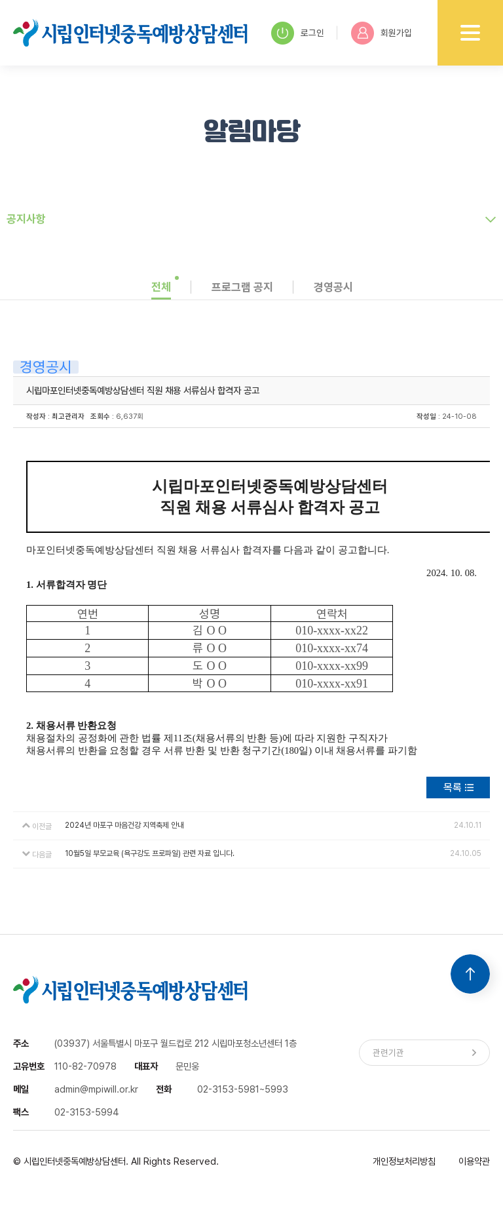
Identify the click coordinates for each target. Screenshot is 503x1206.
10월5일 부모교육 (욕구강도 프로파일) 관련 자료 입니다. (149, 853)
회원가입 (381, 33)
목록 (452, 787)
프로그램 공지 (242, 287)
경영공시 (333, 287)
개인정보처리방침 (404, 1161)
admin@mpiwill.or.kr (96, 1089)
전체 (161, 287)
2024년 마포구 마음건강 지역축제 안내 (124, 825)
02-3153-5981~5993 (242, 1089)
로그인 (297, 33)
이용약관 (474, 1161)
